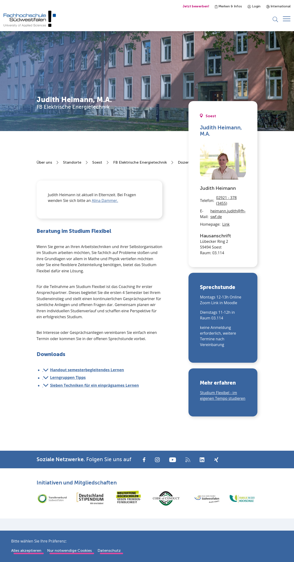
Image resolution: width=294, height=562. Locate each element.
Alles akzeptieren (26, 550)
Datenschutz (109, 550)
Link (226, 224)
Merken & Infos (228, 6)
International (278, 6)
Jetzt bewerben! (196, 6)
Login (254, 6)
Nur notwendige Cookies (69, 550)
